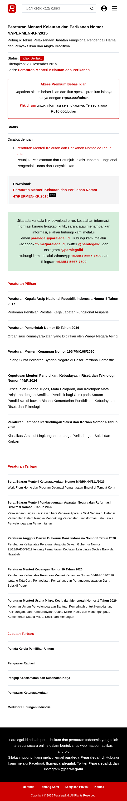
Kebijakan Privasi (76, 787)
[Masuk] (104, 8)
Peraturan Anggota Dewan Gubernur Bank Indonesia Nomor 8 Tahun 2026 (62, 538)
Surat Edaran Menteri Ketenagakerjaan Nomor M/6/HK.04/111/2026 (56, 481)
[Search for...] (55, 8)
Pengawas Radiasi (21, 663)
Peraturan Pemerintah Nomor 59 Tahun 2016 (43, 328)
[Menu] (114, 8)
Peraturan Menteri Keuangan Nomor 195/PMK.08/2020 (51, 351)
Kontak (99, 787)
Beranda (28, 787)
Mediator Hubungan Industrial (29, 707)
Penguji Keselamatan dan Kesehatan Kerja (39, 678)
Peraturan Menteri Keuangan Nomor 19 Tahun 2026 (45, 569)
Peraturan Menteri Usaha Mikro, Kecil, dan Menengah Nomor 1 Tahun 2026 (62, 600)
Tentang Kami (49, 787)
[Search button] (92, 8)
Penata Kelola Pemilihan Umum (31, 648)
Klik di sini (28, 105)
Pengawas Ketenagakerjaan (28, 692)
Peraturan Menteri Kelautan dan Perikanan (54, 70)
